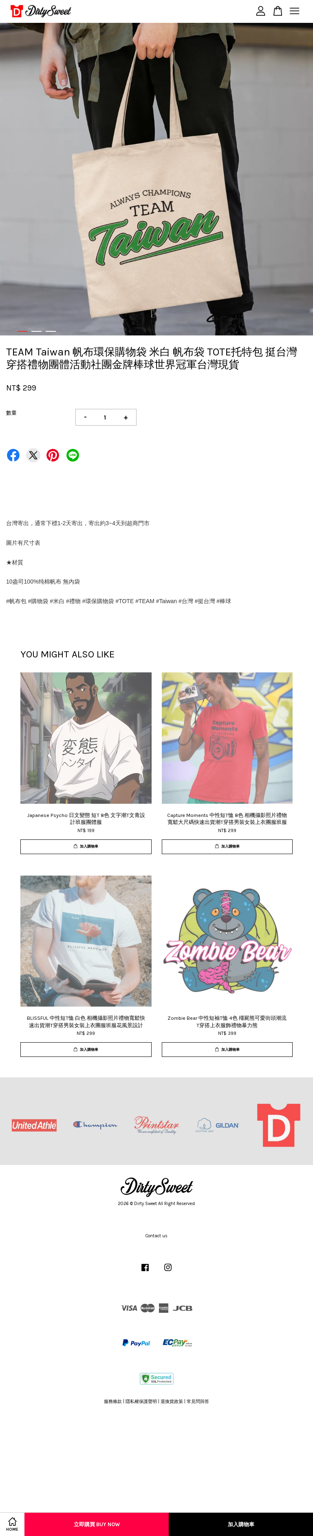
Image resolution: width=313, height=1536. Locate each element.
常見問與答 (198, 1401)
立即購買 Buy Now (97, 1524)
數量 (11, 413)
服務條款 (113, 1401)
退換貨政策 (172, 1401)
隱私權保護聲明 (141, 1401)
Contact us (156, 1236)
